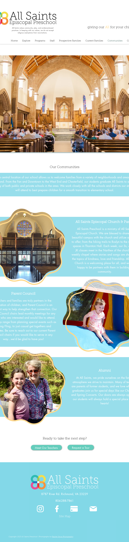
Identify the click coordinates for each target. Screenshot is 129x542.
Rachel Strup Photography (62, 537)
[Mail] (93, 508)
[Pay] (74, 508)
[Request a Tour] (81, 447)
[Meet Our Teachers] (46, 447)
